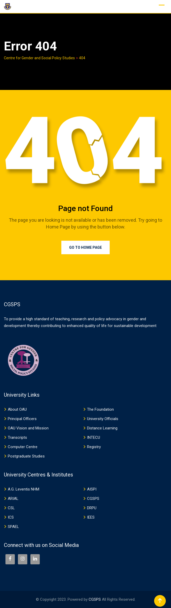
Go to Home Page (85, 247)
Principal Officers (22, 418)
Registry (94, 446)
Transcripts (17, 437)
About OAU (17, 409)
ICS (11, 517)
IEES (91, 517)
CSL (11, 508)
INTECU (93, 437)
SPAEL (13, 526)
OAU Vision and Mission (28, 428)
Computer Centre (22, 446)
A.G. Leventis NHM (23, 489)
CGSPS (93, 498)
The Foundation (100, 409)
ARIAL (13, 498)
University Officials (102, 418)
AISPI (91, 489)
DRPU (91, 508)
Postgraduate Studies (26, 456)
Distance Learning (102, 428)
